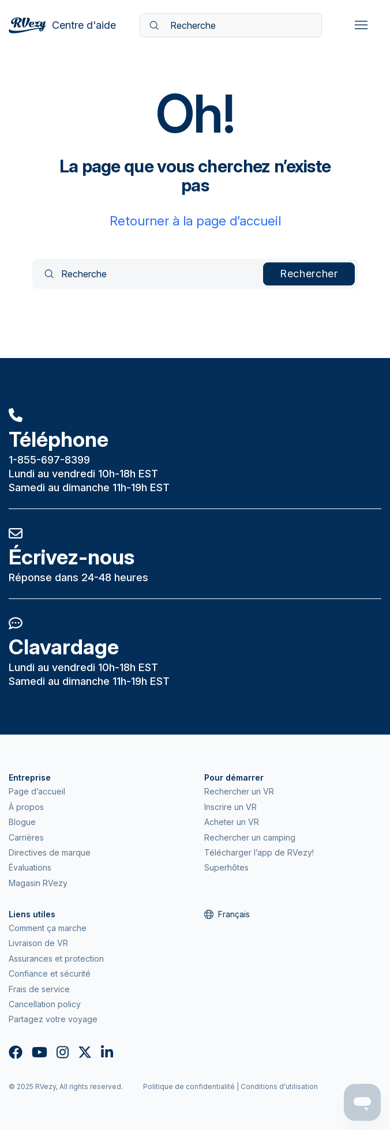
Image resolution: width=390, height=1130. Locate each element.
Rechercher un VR (239, 791)
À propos (26, 807)
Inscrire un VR (230, 807)
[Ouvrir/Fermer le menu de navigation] (360, 25)
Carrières (26, 837)
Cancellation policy (45, 1004)
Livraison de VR (38, 943)
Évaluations (30, 867)
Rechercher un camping (249, 837)
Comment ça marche (48, 928)
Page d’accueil (37, 791)
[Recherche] (230, 25)
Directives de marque (50, 852)
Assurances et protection (56, 958)
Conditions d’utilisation (279, 1086)
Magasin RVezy (38, 883)
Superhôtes (226, 867)
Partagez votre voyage (53, 1019)
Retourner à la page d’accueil (195, 220)
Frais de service (39, 989)
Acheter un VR (231, 822)
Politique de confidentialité (189, 1086)
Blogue (22, 822)
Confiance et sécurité (50, 973)
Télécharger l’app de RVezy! (259, 852)
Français (227, 914)
